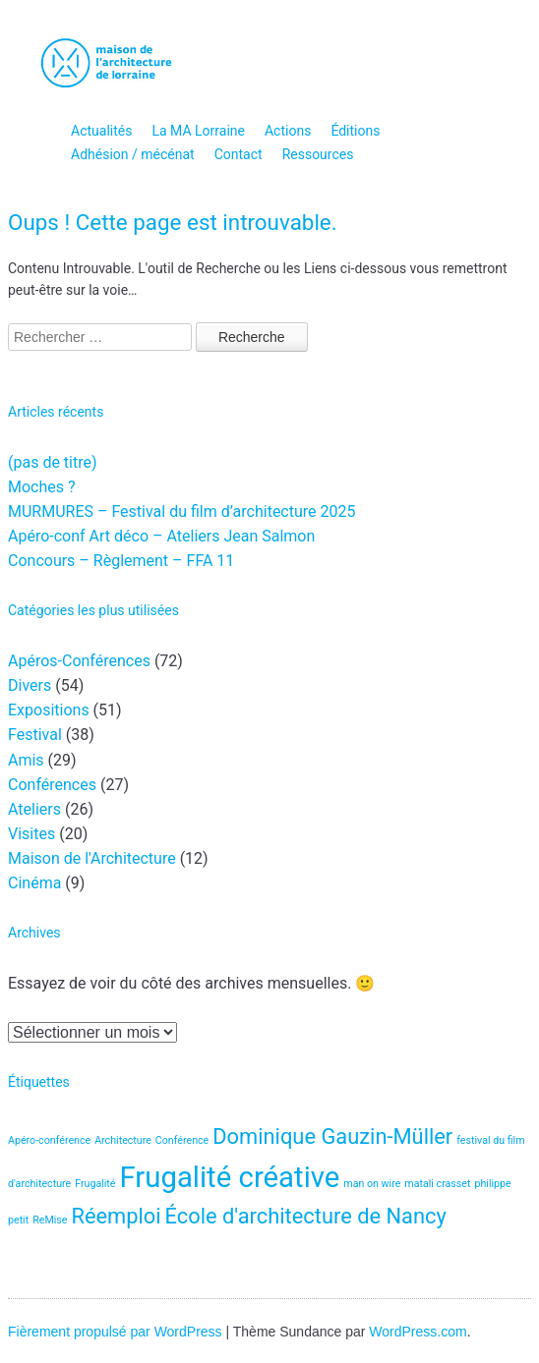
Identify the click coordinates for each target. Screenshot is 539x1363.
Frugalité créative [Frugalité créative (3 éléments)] (229, 1177)
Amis (26, 760)
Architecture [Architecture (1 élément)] (122, 1140)
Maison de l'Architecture (92, 858)
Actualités (101, 131)
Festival (35, 734)
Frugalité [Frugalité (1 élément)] (95, 1183)
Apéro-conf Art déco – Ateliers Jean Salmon (161, 536)
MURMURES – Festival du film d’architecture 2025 (181, 511)
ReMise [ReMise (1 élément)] (49, 1220)
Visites (31, 833)
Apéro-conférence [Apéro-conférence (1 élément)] (49, 1140)
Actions (288, 131)
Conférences (52, 784)
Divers (29, 685)
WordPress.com (417, 1331)
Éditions (355, 131)
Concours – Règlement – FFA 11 (121, 560)
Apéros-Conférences (79, 661)
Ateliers (34, 809)
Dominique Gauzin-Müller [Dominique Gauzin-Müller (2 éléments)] (332, 1136)
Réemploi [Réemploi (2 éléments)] (115, 1216)
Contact (238, 154)
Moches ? (42, 487)
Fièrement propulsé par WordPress (115, 1331)
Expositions (49, 710)
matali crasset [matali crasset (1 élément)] (437, 1183)
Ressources (318, 154)
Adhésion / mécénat (133, 154)
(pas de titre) (52, 462)
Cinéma (34, 883)
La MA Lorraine (198, 131)
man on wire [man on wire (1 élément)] (371, 1183)
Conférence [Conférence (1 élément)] (182, 1140)
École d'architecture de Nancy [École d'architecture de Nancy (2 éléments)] (306, 1216)
